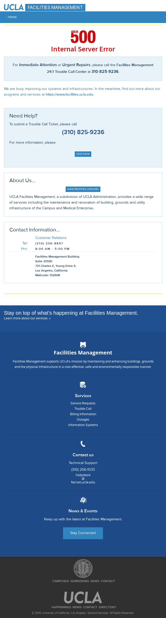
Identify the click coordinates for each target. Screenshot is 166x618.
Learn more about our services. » (27, 318)
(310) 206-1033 (83, 470)
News (95, 581)
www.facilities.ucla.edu (83, 189)
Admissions (79, 581)
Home (12, 17)
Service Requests (83, 403)
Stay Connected (83, 533)
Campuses (60, 581)
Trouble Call (83, 409)
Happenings (61, 607)
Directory (107, 607)
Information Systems (83, 425)
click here (83, 154)
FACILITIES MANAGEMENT (55, 7)
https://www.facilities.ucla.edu (69, 94)
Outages (83, 419)
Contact (108, 581)
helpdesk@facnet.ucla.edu (83, 478)
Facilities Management (83, 352)
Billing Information (83, 414)
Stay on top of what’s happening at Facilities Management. (71, 313)
